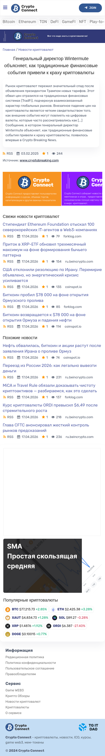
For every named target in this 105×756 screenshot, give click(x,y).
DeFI (54, 22)
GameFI (68, 22)
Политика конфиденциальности (30, 663)
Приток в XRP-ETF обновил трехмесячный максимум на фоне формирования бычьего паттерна (45, 250)
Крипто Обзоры (17, 696)
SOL (62, 618)
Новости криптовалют (36, 50)
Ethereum (27, 22)
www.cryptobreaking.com (39, 160)
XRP (15, 626)
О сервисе (13, 713)
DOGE (16, 634)
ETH (60, 609)
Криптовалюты (17, 707)
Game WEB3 (14, 690)
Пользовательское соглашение (29, 668)
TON (43, 22)
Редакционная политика (24, 657)
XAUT (16, 618)
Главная (9, 50)
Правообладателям (20, 674)
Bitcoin (9, 22)
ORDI (57, 626)
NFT (82, 22)
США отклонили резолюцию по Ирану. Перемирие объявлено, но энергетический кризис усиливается (52, 275)
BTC (15, 609)
